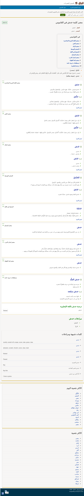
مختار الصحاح (75, 54)
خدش (77, 340)
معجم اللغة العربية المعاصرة (71, 40)
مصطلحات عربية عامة (73, 63)
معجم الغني (76, 43)
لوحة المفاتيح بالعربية (75, 7)
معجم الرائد (76, 46)
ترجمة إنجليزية (75, 66)
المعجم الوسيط (75, 49)
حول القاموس (62, 7)
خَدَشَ (77, 357)
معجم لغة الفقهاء (74, 60)
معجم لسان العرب (74, 57)
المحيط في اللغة (74, 52)
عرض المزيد (79, 107)
